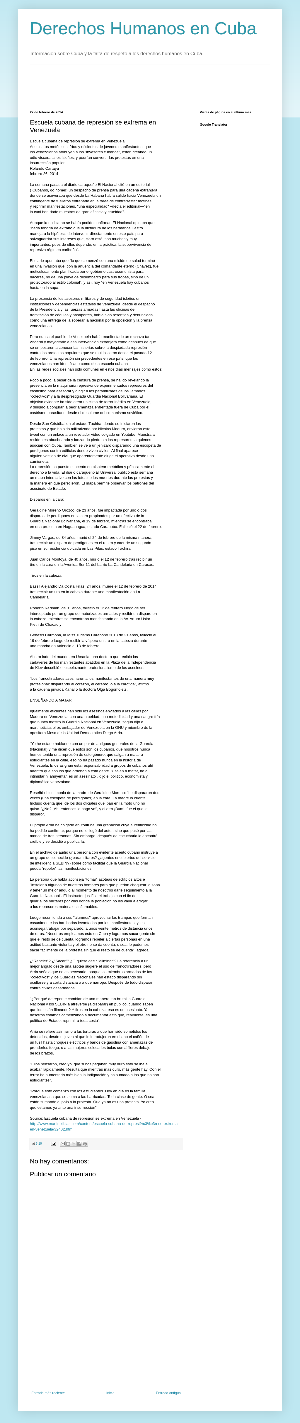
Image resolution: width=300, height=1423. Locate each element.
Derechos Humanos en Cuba (143, 28)
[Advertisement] (136, 87)
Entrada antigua (168, 1393)
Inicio (110, 1393)
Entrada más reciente (48, 1393)
